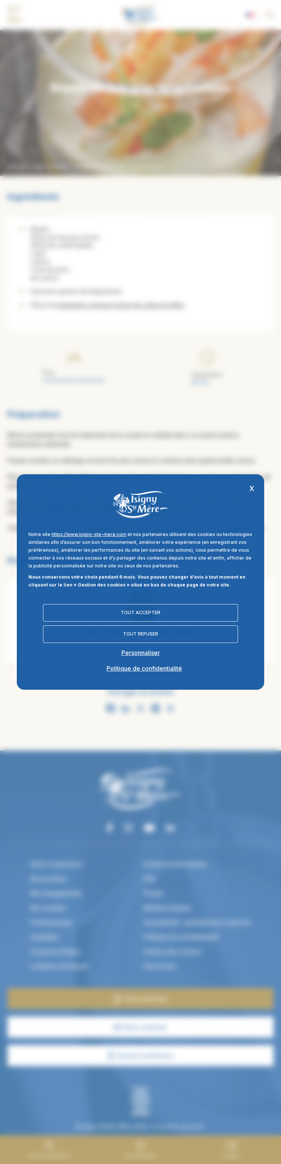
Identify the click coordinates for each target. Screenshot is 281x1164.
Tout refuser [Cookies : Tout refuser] (140, 634)
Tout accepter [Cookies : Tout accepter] (140, 612)
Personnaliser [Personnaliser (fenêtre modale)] (140, 652)
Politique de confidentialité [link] (144, 668)
